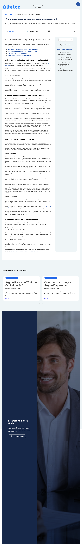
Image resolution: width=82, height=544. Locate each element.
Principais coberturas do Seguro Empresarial (65, 69)
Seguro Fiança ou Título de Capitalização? (65, 58)
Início (6, 14)
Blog (11, 14)
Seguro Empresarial (66, 45)
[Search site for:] (65, 39)
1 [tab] (40, 303)
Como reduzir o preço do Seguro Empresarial (64, 64)
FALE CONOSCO (17, 436)
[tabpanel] (21, 288)
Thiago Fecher (12, 31)
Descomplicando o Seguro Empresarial (65, 53)
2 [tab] (42, 303)
